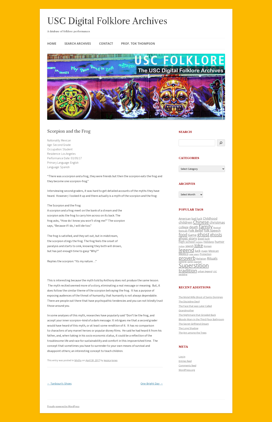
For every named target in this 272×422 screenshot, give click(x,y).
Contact (106, 44)
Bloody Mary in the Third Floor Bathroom (201, 319)
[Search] (221, 142)
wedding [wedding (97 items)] (183, 274)
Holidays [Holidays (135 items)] (208, 242)
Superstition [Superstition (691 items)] (194, 265)
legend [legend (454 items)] (186, 250)
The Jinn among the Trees (192, 332)
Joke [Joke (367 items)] (198, 245)
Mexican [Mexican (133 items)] (213, 251)
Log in (182, 356)
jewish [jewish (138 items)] (190, 246)
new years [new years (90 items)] (194, 254)
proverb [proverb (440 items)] (187, 258)
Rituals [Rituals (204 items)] (212, 258)
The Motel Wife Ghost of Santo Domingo (201, 297)
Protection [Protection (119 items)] (205, 254)
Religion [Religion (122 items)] (201, 258)
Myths (77, 360)
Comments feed (187, 365)
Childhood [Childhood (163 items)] (210, 218)
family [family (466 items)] (206, 226)
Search (185, 132)
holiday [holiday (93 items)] (199, 242)
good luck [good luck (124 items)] (204, 238)
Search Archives (77, 44)
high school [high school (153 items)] (187, 242)
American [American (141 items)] (185, 218)
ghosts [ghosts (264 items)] (216, 234)
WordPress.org (187, 370)
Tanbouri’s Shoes (59, 383)
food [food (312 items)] (183, 234)
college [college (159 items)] (183, 227)
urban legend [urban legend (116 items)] (205, 271)
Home (51, 44)
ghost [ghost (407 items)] (203, 234)
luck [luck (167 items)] (198, 251)
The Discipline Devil (189, 301)
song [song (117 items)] (190, 261)
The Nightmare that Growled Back (197, 315)
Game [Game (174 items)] (192, 235)
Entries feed (185, 361)
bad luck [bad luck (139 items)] (196, 218)
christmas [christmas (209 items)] (217, 222)
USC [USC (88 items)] (215, 271)
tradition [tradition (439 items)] (188, 270)
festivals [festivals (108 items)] (183, 230)
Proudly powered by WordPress (63, 406)
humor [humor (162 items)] (219, 242)
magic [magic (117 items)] (204, 251)
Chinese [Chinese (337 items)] (201, 222)
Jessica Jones (110, 360)
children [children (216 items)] (185, 222)
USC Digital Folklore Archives (107, 21)
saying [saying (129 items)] (183, 261)
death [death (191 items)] (193, 227)
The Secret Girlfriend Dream (194, 323)
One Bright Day (152, 383)
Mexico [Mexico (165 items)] (183, 254)
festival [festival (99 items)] (217, 227)
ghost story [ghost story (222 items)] (188, 238)
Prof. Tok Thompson (138, 44)
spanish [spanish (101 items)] (197, 261)
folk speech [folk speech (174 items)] (212, 230)
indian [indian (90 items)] (182, 246)
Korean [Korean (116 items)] (208, 246)
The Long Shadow (188, 328)
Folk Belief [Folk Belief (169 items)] (195, 230)
